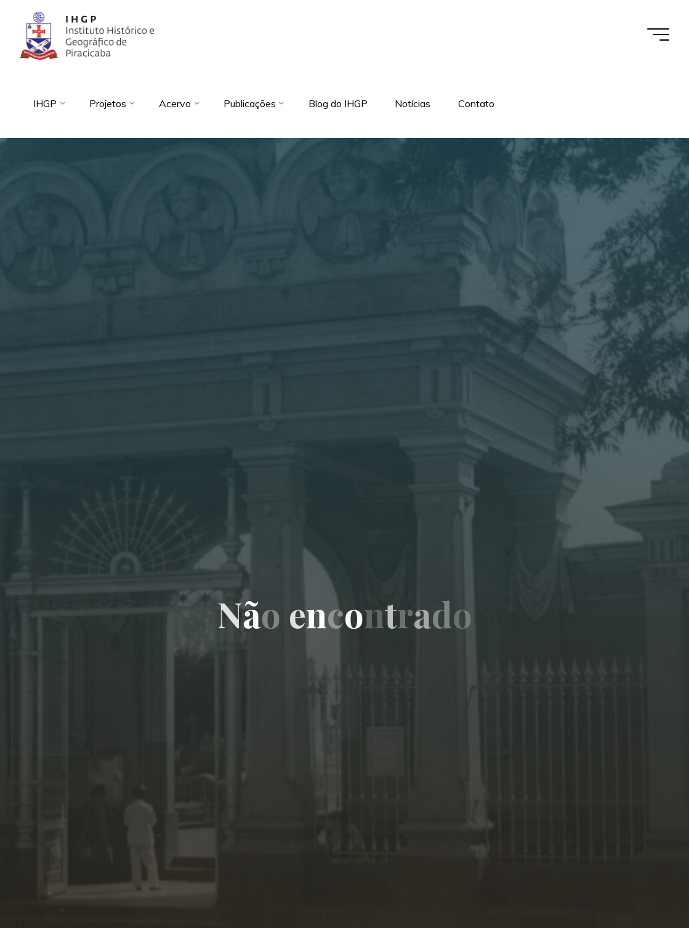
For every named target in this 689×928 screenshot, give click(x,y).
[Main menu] (658, 34)
